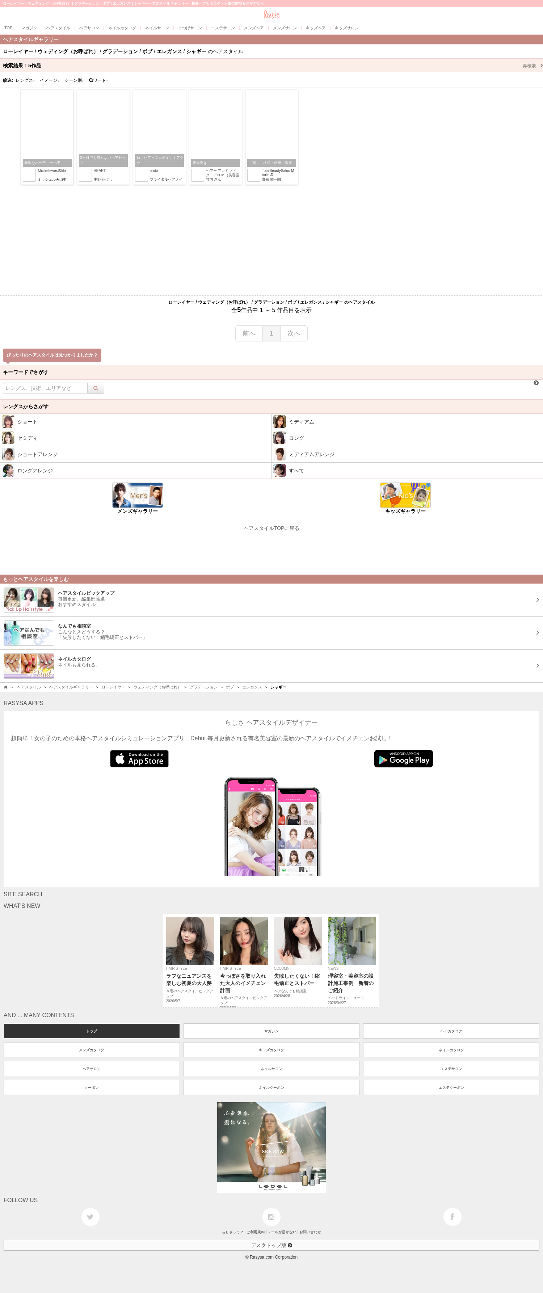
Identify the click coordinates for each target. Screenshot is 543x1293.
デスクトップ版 (271, 1245)
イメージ (49, 80)
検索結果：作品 (273, 65)
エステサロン (451, 1069)
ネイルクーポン (271, 1088)
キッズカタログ (271, 1050)
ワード (98, 80)
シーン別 (74, 80)
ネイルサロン (271, 1069)
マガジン (271, 1031)
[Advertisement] (271, 244)
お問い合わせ (310, 1232)
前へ (249, 333)
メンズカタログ (91, 1050)
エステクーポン (451, 1088)
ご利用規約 (256, 1232)
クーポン (91, 1088)
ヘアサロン (92, 1069)
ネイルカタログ (451, 1050)
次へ (293, 333)
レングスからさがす (26, 406)
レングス (25, 80)
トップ (91, 1031)
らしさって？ (233, 1232)
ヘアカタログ (451, 1031)
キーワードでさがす (26, 372)
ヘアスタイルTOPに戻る (272, 528)
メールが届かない (282, 1232)
